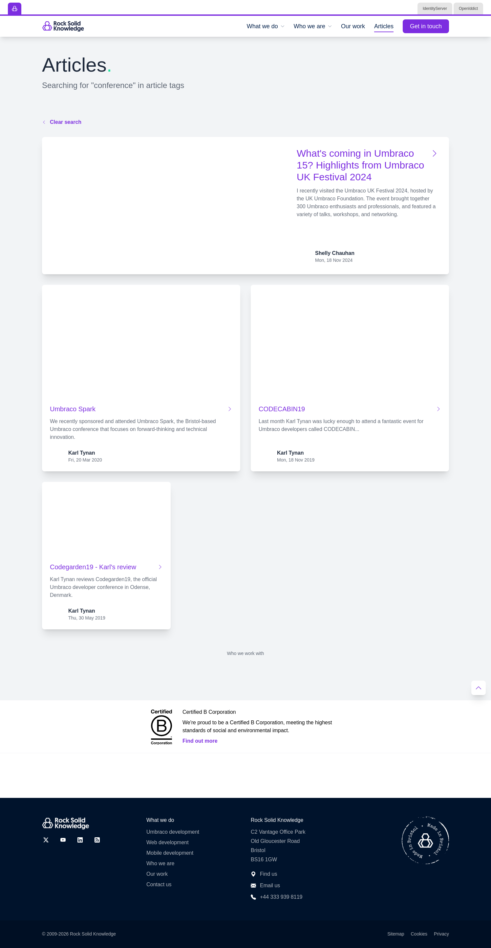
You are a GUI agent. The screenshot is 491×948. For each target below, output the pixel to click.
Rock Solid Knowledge (93, 934)
